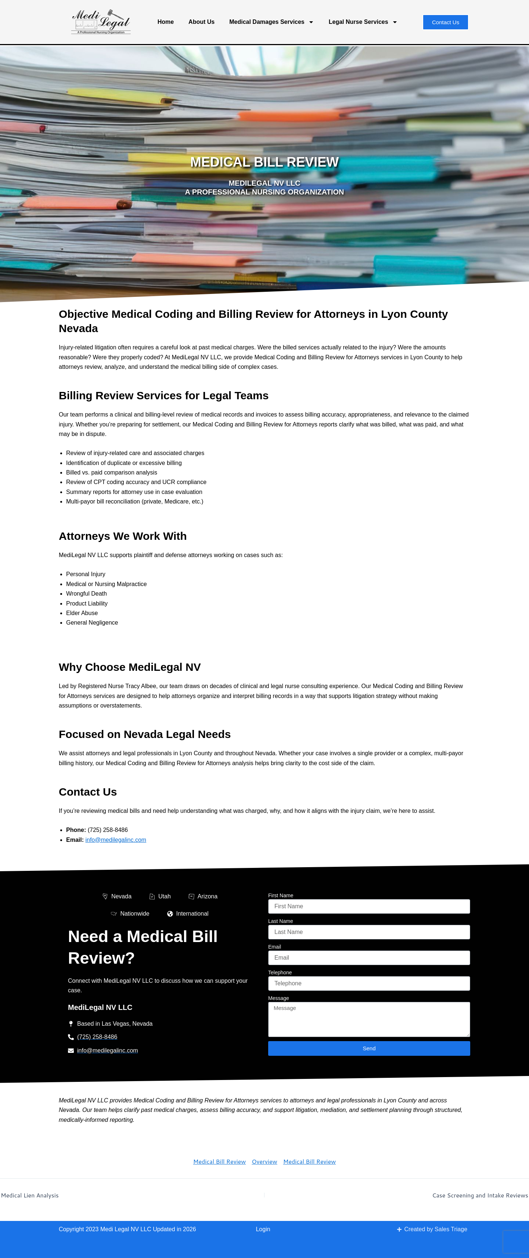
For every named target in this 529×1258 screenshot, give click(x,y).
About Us (201, 22)
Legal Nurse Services (363, 22)
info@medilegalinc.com (115, 840)
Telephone (280, 972)
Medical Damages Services (271, 22)
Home (166, 22)
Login (263, 1229)
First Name (280, 895)
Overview (264, 1161)
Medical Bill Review (219, 1161)
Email (274, 947)
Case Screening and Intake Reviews (480, 1195)
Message (278, 998)
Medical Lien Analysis (30, 1195)
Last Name (280, 921)
